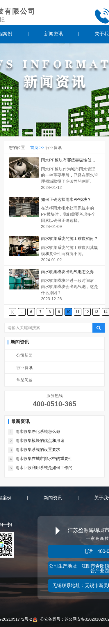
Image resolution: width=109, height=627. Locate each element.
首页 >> (37, 147)
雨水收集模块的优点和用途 (39, 440)
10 (68, 312)
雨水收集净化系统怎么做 (37, 431)
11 (77, 312)
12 (87, 312)
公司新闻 (24, 355)
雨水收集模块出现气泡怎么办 (67, 271)
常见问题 (24, 379)
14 (105, 312)
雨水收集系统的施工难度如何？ (69, 238)
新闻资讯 (53, 33)
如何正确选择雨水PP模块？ (66, 199)
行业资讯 (24, 367)
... (21, 312)
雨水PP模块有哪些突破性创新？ (66, 160)
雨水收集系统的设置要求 (37, 449)
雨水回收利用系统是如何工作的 (43, 467)
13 (96, 312)
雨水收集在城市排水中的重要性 (43, 458)
